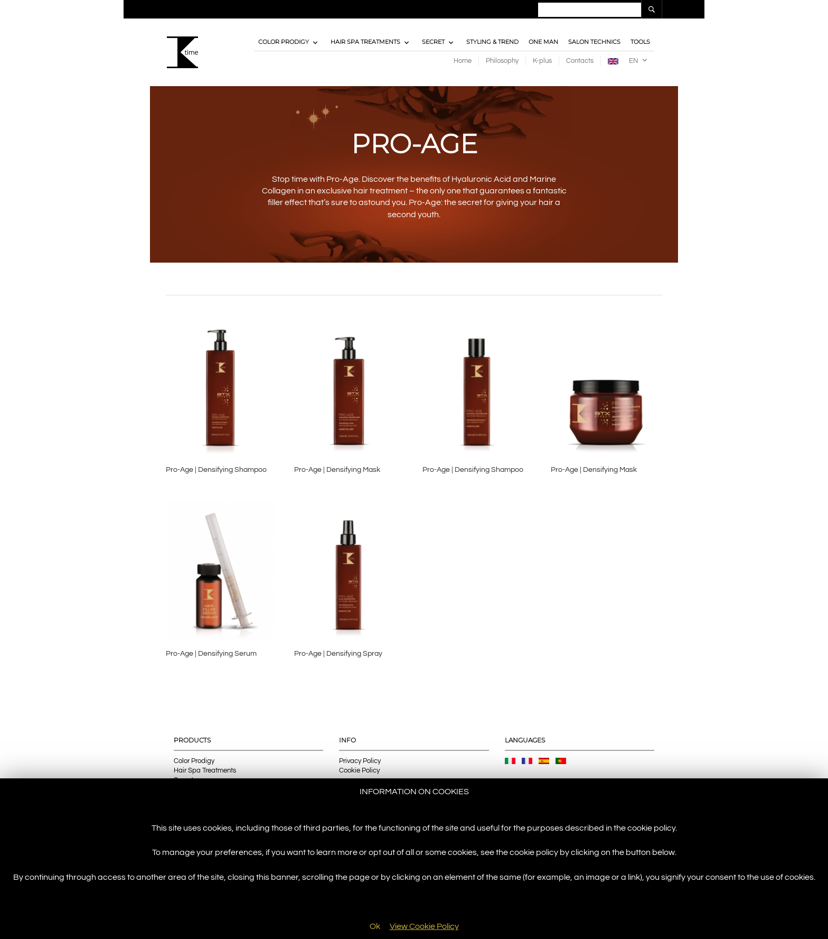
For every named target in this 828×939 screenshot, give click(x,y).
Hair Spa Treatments (365, 42)
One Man (543, 42)
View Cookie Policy (424, 926)
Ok (375, 926)
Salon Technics (594, 42)
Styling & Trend (492, 42)
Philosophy (502, 60)
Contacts (580, 60)
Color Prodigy (283, 42)
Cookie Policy (359, 771)
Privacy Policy (360, 761)
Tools (640, 42)
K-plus (542, 60)
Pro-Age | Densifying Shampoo (216, 470)
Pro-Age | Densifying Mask (337, 470)
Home (463, 60)
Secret (433, 42)
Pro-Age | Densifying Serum (211, 654)
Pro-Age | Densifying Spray (338, 654)
